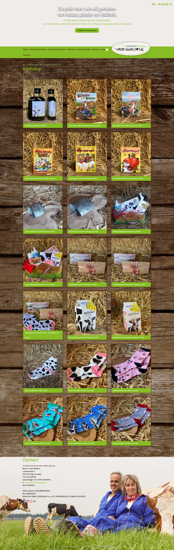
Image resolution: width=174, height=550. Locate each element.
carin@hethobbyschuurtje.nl (35, 482)
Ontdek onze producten (87, 30)
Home (25, 49)
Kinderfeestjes (83, 49)
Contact (26, 55)
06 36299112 (31, 477)
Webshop (71, 49)
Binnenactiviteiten (57, 49)
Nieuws (95, 49)
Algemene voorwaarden (70, 546)
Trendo (111, 546)
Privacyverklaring (88, 546)
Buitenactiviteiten (38, 49)
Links (103, 49)
